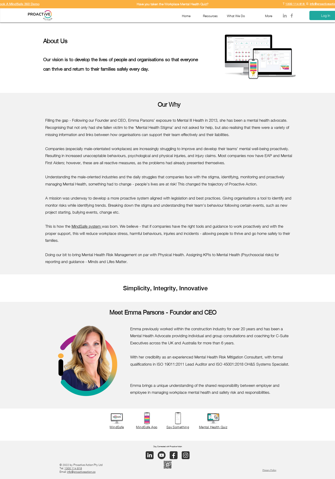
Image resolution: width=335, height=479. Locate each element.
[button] (208, 15)
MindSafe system (87, 226)
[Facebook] (291, 15)
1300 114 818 (295, 4)
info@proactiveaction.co (81, 471)
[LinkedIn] (284, 15)
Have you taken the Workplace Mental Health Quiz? (172, 4)
